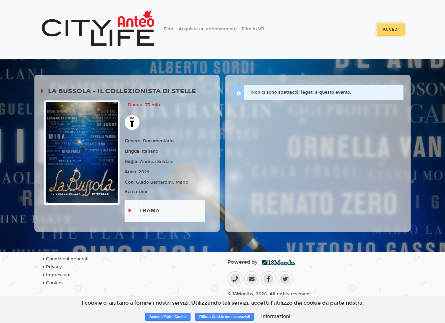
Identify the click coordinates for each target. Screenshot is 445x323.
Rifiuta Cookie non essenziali (224, 317)
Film (168, 29)
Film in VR (253, 29)
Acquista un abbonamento (207, 29)
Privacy (52, 267)
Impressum (57, 275)
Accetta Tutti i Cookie (168, 317)
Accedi (391, 29)
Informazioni (275, 316)
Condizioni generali (66, 259)
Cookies (53, 283)
